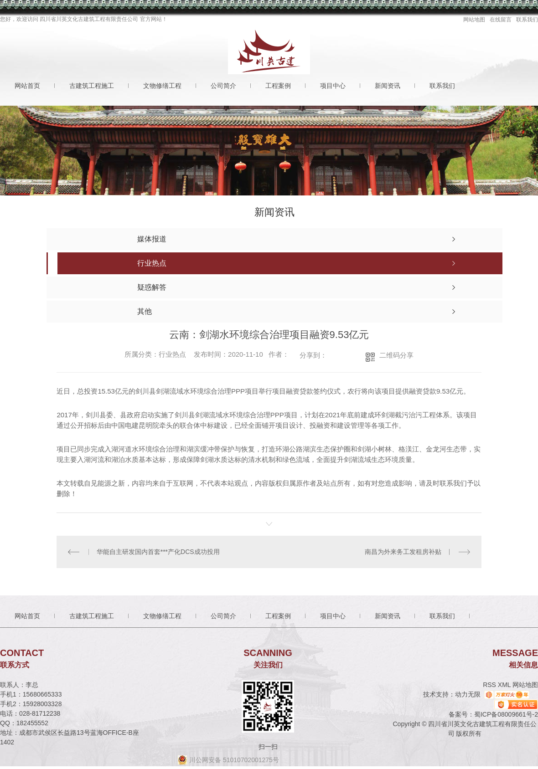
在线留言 (501, 19)
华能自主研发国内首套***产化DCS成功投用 (158, 551)
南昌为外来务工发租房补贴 (403, 551)
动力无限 (468, 694)
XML (505, 684)
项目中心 (333, 85)
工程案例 (278, 85)
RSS (490, 684)
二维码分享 (396, 355)
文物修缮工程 (162, 85)
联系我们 (527, 19)
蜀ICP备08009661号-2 (506, 714)
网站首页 (27, 85)
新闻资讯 (387, 85)
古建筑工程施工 (91, 85)
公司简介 (223, 85)
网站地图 (474, 19)
